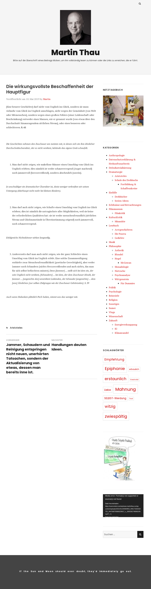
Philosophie (115, 246)
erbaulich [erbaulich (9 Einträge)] (134, 369)
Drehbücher (121, 196)
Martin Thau (75, 52)
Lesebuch (114, 225)
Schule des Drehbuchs (126, 180)
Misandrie (120, 221)
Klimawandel (122, 332)
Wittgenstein (122, 279)
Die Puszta (120, 233)
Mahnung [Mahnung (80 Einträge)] (125, 389)
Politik (112, 287)
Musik (112, 242)
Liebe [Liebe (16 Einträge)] (107, 390)
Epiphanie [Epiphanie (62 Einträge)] (115, 368)
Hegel (118, 258)
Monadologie (122, 266)
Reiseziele (114, 295)
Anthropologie (117, 155)
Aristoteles (16, 327)
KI (116, 328)
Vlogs (112, 312)
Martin (46, 99)
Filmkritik (120, 213)
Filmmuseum (116, 209)
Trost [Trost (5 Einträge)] (131, 399)
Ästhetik (119, 250)
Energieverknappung (126, 324)
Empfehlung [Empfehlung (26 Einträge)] (114, 359)
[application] (123, 505)
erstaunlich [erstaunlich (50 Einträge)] (115, 378)
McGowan (126, 262)
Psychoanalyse (122, 275)
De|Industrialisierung (120, 167)
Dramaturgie (115, 171)
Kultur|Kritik (115, 217)
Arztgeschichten (123, 229)
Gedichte (119, 238)
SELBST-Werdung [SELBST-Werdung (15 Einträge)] (115, 398)
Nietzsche (120, 271)
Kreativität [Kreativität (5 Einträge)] (134, 380)
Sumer (112, 308)
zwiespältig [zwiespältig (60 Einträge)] (116, 416)
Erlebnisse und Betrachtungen (125, 205)
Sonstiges (114, 304)
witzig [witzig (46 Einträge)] (110, 406)
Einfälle (113, 192)
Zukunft (113, 320)
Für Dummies (128, 283)
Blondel (119, 254)
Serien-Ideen (122, 200)
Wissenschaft (116, 316)
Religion (113, 299)
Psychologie (115, 291)
